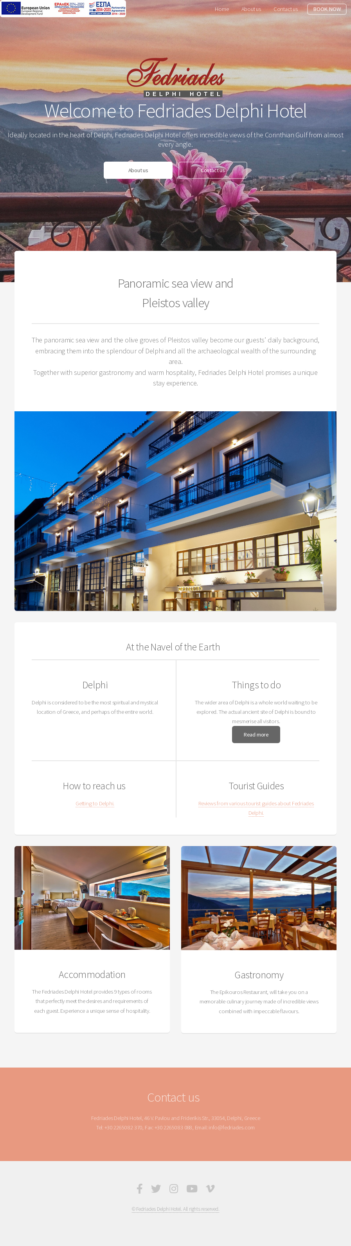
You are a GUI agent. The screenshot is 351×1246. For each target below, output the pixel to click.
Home (222, 9)
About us (251, 9)
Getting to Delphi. (95, 803)
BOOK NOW (327, 9)
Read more (256, 734)
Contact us (286, 9)
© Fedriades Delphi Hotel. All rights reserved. (176, 1209)
